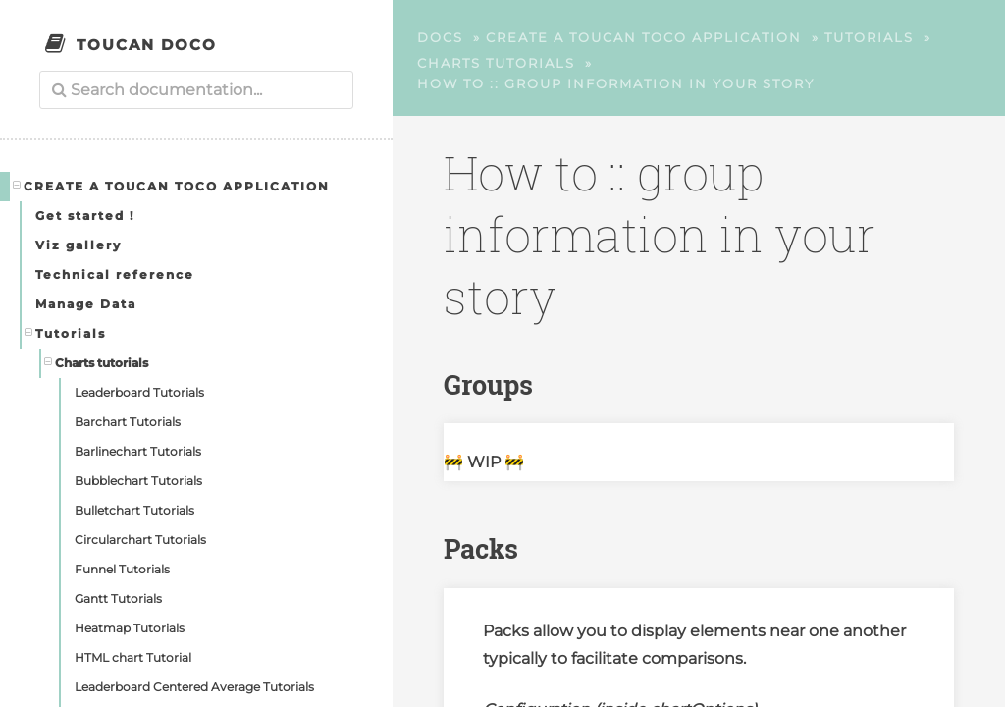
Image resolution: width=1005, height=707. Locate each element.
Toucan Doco (147, 44)
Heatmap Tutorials (130, 628)
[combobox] (196, 90)
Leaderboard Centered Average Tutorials (194, 687)
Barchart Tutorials (128, 421)
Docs (440, 37)
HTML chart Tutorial (133, 657)
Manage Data (85, 304)
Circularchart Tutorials (140, 539)
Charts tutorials (96, 362)
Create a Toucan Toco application (172, 185)
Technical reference (114, 274)
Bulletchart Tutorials (134, 510)
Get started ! (84, 215)
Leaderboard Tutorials (139, 392)
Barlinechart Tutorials (138, 451)
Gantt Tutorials (118, 598)
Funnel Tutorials (122, 569)
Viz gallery (78, 245)
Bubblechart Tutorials (138, 480)
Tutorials (66, 333)
